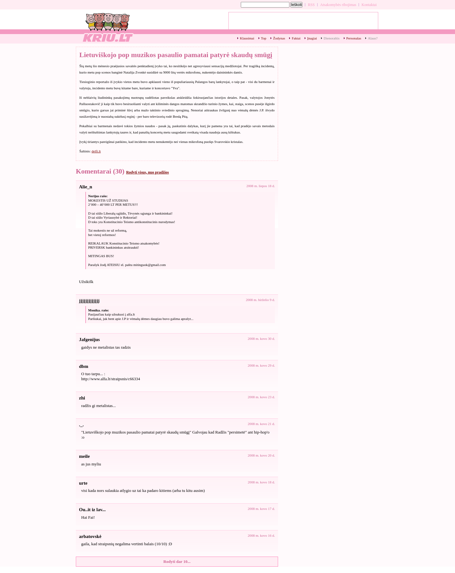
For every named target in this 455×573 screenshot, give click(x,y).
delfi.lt (96, 151)
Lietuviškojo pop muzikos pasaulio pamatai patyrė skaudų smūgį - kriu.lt (107, 27)
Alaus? (373, 38)
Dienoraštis (331, 38)
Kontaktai (369, 5)
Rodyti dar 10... (177, 561)
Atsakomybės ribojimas (338, 5)
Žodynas (279, 38)
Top (263, 38)
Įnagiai (312, 38)
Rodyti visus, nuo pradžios (147, 172)
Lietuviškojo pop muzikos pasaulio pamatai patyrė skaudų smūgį (175, 55)
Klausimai (247, 38)
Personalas (353, 38)
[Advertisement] (303, 22)
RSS (311, 5)
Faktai (296, 38)
